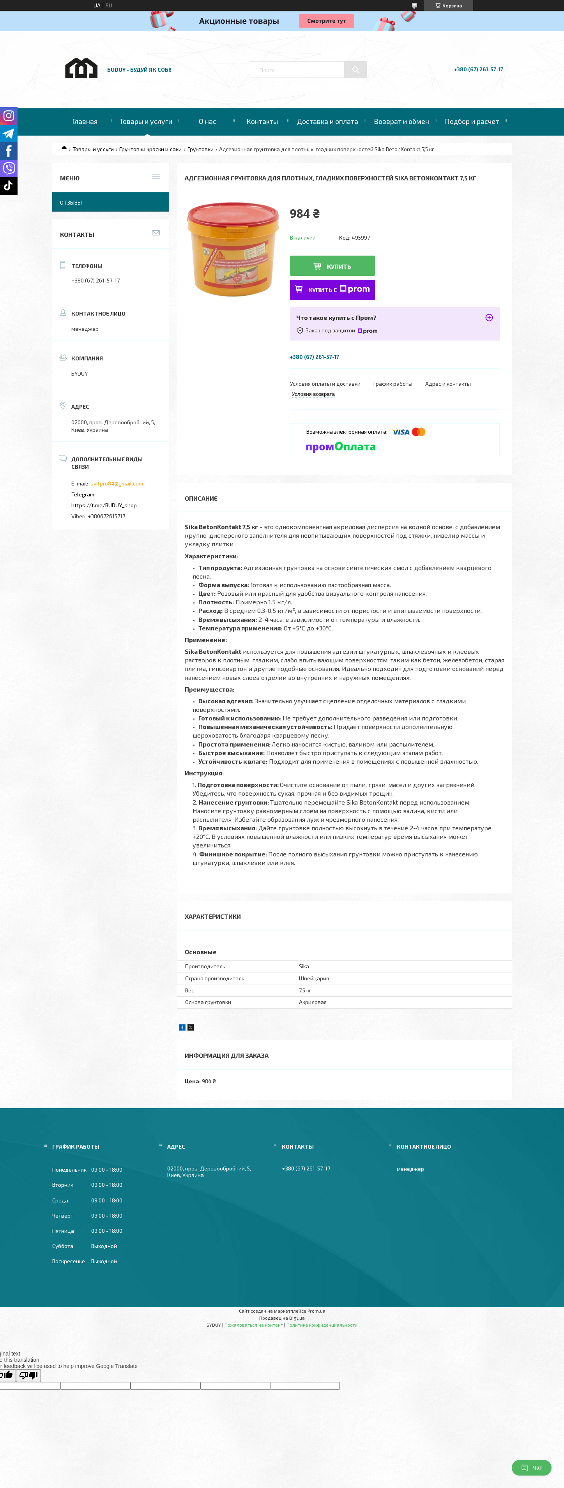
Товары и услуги (146, 121)
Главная (84, 121)
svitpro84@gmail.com (116, 483)
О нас (207, 121)
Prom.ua (316, 1310)
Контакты (262, 121)
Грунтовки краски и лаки (150, 149)
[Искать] (355, 70)
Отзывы (71, 202)
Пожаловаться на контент (254, 1324)
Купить (339, 266)
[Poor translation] (28, 1375)
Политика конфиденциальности (321, 1324)
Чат (531, 1467)
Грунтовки (200, 149)
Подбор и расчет (472, 121)
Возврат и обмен (401, 121)
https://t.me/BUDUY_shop (104, 505)
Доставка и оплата (327, 121)
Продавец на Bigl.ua (282, 1317)
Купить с (339, 289)
